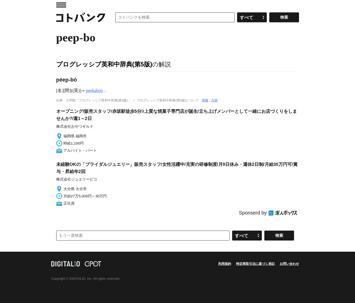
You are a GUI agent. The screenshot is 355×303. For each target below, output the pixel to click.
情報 (205, 100)
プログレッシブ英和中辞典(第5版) (104, 64)
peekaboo (94, 90)
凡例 (214, 100)
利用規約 (224, 264)
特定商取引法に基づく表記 (255, 264)
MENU (61, 5)
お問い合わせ (289, 264)
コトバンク (80, 17)
